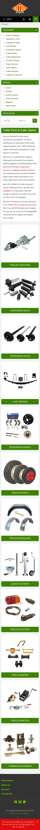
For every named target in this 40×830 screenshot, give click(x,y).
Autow (7, 88)
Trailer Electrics (10, 64)
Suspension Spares (12, 50)
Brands (20, 82)
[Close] (37, 822)
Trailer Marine (10, 68)
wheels (23, 170)
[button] (20, 780)
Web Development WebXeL (20, 814)
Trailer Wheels (10, 53)
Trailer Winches (10, 71)
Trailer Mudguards (11, 57)
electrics (31, 170)
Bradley (7, 91)
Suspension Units (11, 39)
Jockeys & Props (11, 60)
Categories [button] (20, 30)
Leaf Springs (9, 46)
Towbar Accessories (12, 75)
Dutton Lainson (10, 95)
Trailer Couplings (11, 35)
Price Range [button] (20, 113)
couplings (15, 170)
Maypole (8, 102)
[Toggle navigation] (7, 19)
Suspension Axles (11, 42)
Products (4, 24)
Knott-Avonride (10, 98)
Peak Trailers (9, 106)
